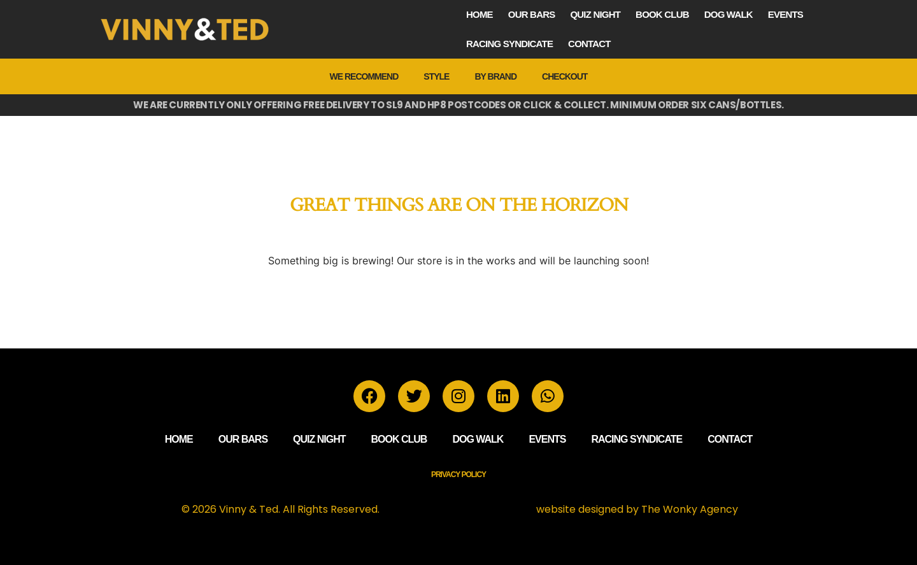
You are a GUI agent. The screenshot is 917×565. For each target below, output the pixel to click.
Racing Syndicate (509, 43)
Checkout (564, 76)
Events (785, 14)
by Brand (495, 76)
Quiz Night (595, 14)
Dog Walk (728, 14)
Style (436, 76)
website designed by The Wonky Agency (637, 509)
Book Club (662, 14)
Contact (589, 43)
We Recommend (364, 76)
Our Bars (531, 14)
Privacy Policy (458, 474)
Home (479, 14)
